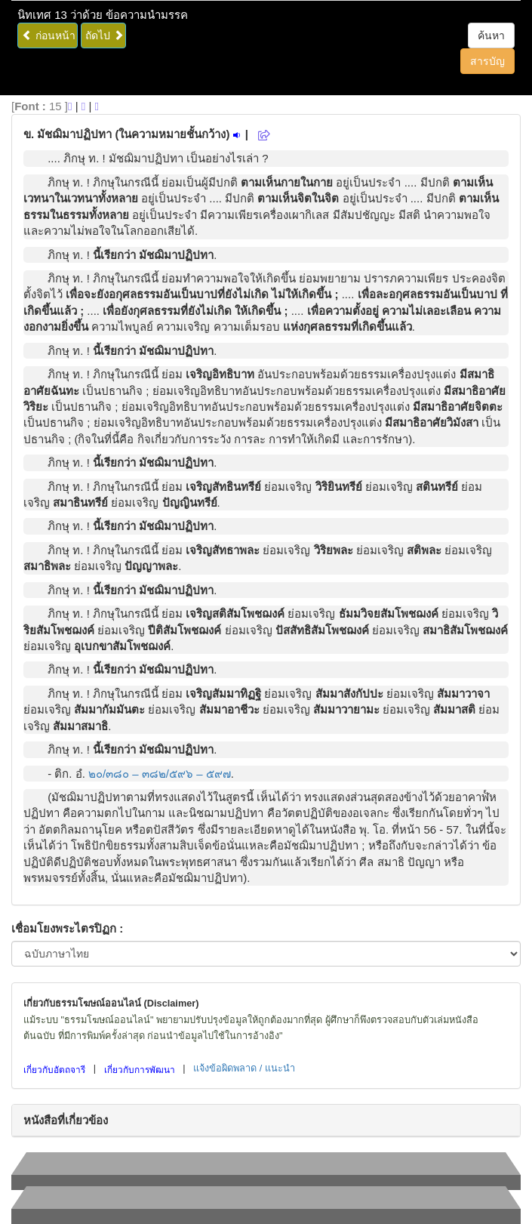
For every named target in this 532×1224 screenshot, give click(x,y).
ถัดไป (104, 35)
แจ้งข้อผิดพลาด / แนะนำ (244, 1068)
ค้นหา (491, 35)
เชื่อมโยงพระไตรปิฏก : (67, 928)
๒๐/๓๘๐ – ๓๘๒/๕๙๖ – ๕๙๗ (159, 773)
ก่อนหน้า (48, 35)
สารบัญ (487, 61)
